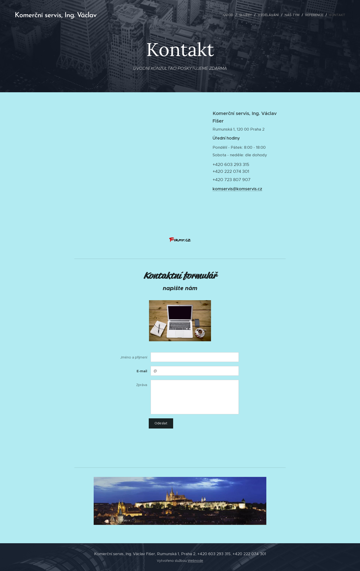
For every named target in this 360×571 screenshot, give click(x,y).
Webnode (195, 561)
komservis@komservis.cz (237, 188)
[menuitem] (229, 15)
